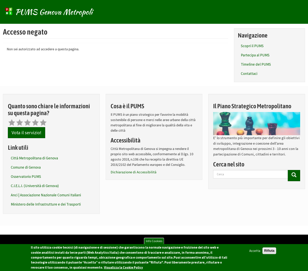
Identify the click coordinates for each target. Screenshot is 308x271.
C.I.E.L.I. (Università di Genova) (35, 185)
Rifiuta (269, 252)
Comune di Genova (26, 167)
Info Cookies (154, 242)
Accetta (254, 252)
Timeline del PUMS (256, 64)
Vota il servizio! (26, 133)
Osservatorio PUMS (26, 176)
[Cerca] (294, 175)
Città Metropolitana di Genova (34, 158)
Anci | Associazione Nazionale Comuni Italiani (46, 195)
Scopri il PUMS (252, 45)
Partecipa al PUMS (255, 55)
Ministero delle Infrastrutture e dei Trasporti (46, 204)
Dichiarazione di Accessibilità (133, 172)
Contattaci (249, 73)
